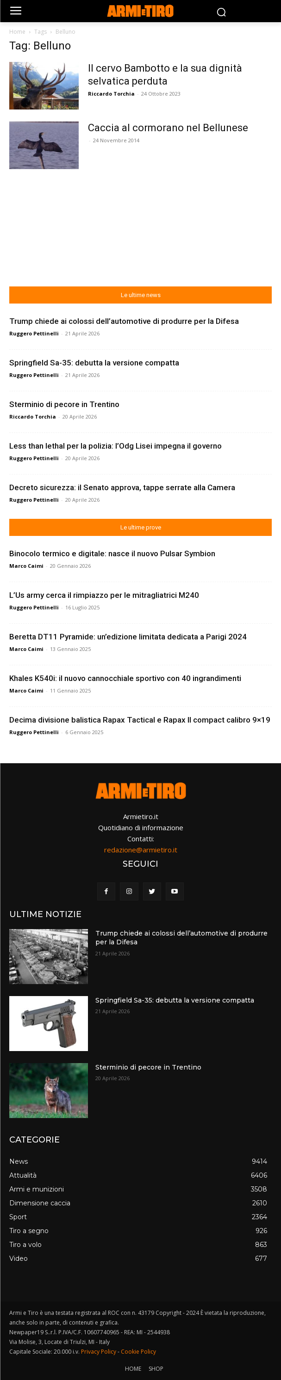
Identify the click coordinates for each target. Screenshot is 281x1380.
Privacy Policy (98, 1352)
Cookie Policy (138, 1352)
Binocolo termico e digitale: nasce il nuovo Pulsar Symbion (112, 553)
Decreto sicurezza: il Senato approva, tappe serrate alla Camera (122, 487)
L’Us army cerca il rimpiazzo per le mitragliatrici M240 (104, 595)
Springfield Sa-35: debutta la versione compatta (94, 362)
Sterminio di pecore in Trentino (64, 404)
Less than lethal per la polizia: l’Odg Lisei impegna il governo (115, 445)
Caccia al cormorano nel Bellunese (168, 128)
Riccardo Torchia (111, 93)
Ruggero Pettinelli (34, 333)
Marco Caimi (26, 565)
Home (17, 32)
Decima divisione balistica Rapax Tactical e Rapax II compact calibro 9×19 (139, 719)
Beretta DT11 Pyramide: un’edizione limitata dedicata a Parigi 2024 (128, 636)
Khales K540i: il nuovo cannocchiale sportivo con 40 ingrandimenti (125, 678)
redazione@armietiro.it (140, 849)
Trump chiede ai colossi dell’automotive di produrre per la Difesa (124, 321)
